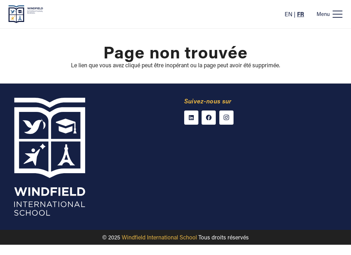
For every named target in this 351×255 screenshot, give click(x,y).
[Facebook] (209, 117)
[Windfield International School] (26, 14)
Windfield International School (159, 237)
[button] (329, 14)
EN (288, 14)
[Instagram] (226, 117)
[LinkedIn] (191, 117)
